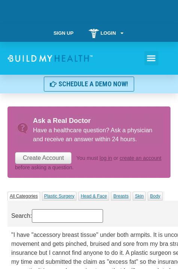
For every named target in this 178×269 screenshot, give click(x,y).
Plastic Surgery (59, 196)
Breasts (121, 196)
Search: (57, 216)
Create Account (43, 158)
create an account (140, 158)
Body (155, 196)
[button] (151, 58)
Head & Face (94, 196)
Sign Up (63, 33)
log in (106, 158)
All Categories (24, 196)
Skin (139, 196)
